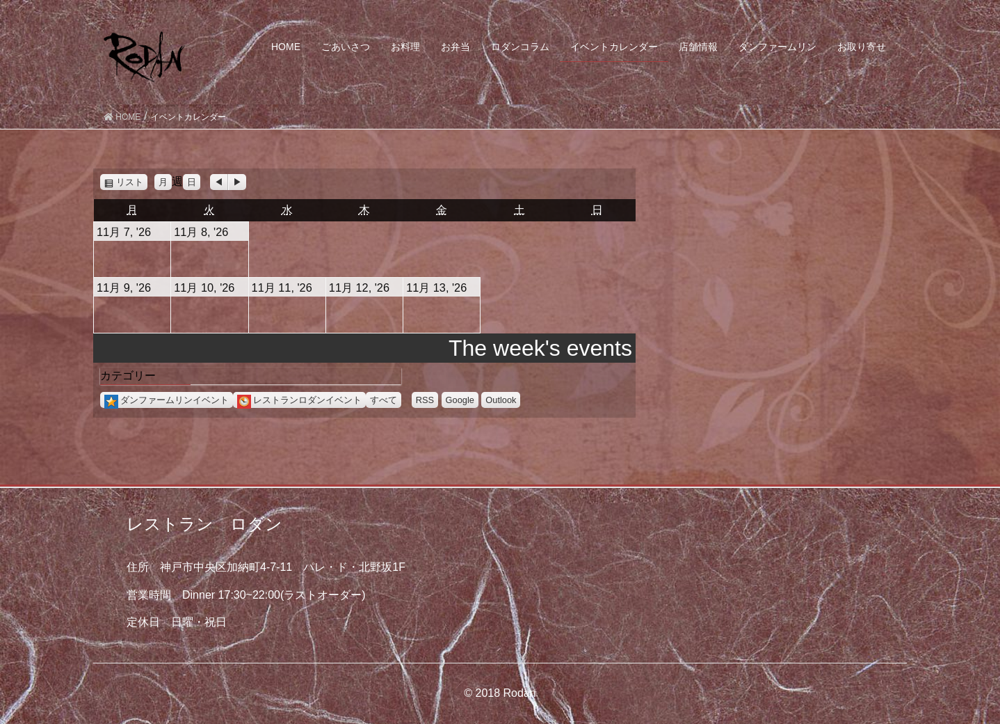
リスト (131, 182)
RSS (425, 400)
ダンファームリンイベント (166, 400)
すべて (383, 400)
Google (460, 400)
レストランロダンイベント (299, 400)
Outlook (500, 400)
